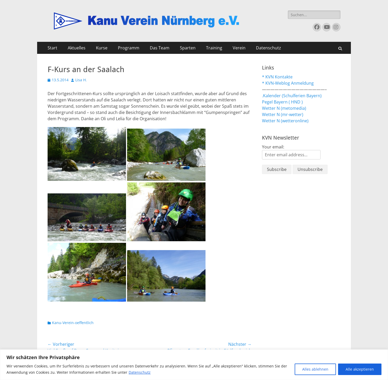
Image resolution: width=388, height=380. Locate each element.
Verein (239, 48)
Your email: (273, 147)
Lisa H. (81, 79)
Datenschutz (140, 372)
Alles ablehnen (315, 369)
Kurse (101, 48)
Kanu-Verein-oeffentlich (73, 322)
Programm (128, 48)
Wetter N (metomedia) (284, 108)
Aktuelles (76, 48)
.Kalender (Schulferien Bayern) (292, 96)
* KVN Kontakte (277, 77)
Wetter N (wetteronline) (285, 121)
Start (52, 48)
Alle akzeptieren (360, 369)
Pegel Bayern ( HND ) (282, 102)
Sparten (188, 48)
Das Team (159, 48)
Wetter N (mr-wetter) (282, 114)
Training (214, 48)
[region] (194, 364)
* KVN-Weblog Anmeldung (288, 83)
